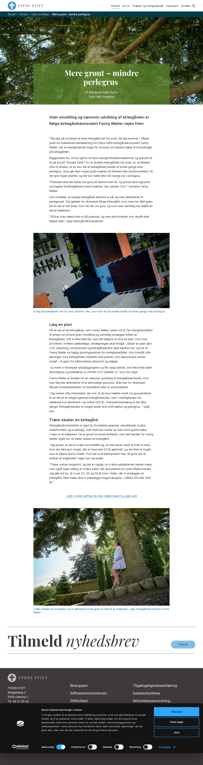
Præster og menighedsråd (147, 5)
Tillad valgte (176, 733)
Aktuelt (115, 5)
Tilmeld (183, 644)
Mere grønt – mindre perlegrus (71, 14)
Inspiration (172, 5)
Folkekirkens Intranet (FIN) (92, 708)
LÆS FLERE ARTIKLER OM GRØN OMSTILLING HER (101, 496)
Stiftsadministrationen (88, 693)
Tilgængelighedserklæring (155, 685)
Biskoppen (79, 685)
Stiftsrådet (79, 701)
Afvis (177, 744)
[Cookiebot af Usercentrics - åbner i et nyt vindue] (20, 758)
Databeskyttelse (146, 693)
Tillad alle (176, 723)
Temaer (23, 14)
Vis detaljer (164, 758)
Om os (126, 5)
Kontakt (185, 5)
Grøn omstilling (40, 14)
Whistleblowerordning (151, 701)
